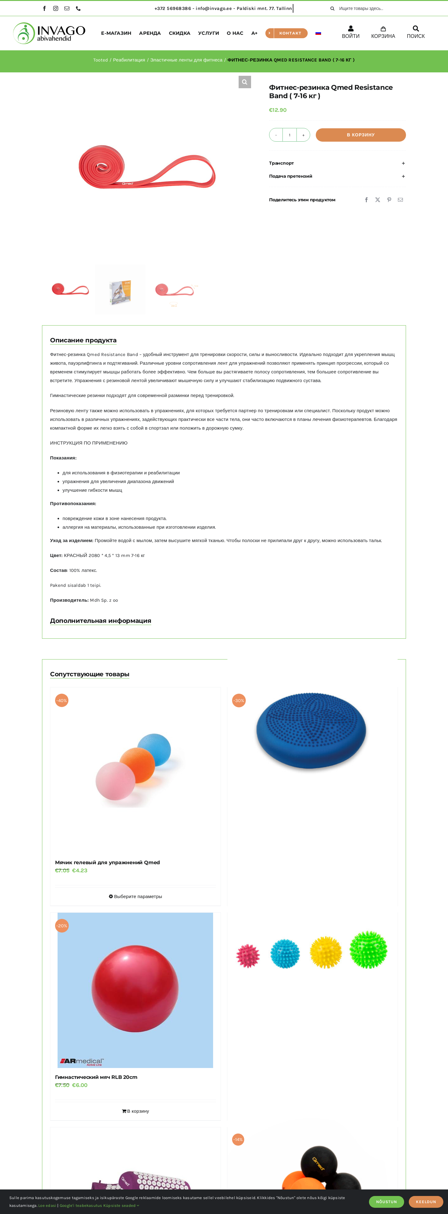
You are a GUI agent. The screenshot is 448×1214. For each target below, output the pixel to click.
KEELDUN (426, 1201)
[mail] (66, 8)
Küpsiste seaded (121, 1205)
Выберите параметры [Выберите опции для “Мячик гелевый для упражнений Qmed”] (138, 896)
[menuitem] (318, 33)
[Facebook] (366, 200)
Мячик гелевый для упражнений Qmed (107, 862)
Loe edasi (47, 1205)
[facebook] (44, 8)
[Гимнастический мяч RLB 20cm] (135, 990)
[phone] (78, 8)
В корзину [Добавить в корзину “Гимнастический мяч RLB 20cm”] (138, 1111)
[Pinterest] (389, 200)
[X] (377, 200)
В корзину (361, 135)
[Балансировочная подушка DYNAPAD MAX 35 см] (312, 722)
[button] (245, 82)
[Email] (400, 200)
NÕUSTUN (386, 1201)
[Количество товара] (289, 135)
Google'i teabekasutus (81, 1205)
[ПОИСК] (416, 33)
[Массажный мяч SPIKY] (312, 953)
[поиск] (332, 8)
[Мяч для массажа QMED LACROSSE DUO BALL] (312, 1168)
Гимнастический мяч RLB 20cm (96, 1077)
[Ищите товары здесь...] (366, 8)
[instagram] (55, 8)
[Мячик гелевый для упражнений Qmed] (135, 770)
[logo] (49, 24)
